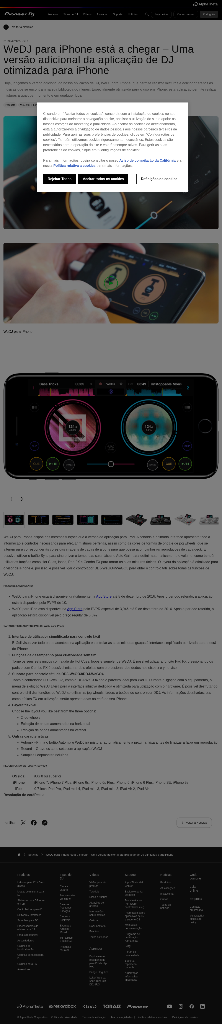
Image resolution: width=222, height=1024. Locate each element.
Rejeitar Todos (60, 179)
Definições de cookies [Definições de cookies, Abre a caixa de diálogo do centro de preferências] (159, 179)
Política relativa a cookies (74, 165)
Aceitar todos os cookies (103, 179)
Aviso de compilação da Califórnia (147, 160)
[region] (112, 147)
